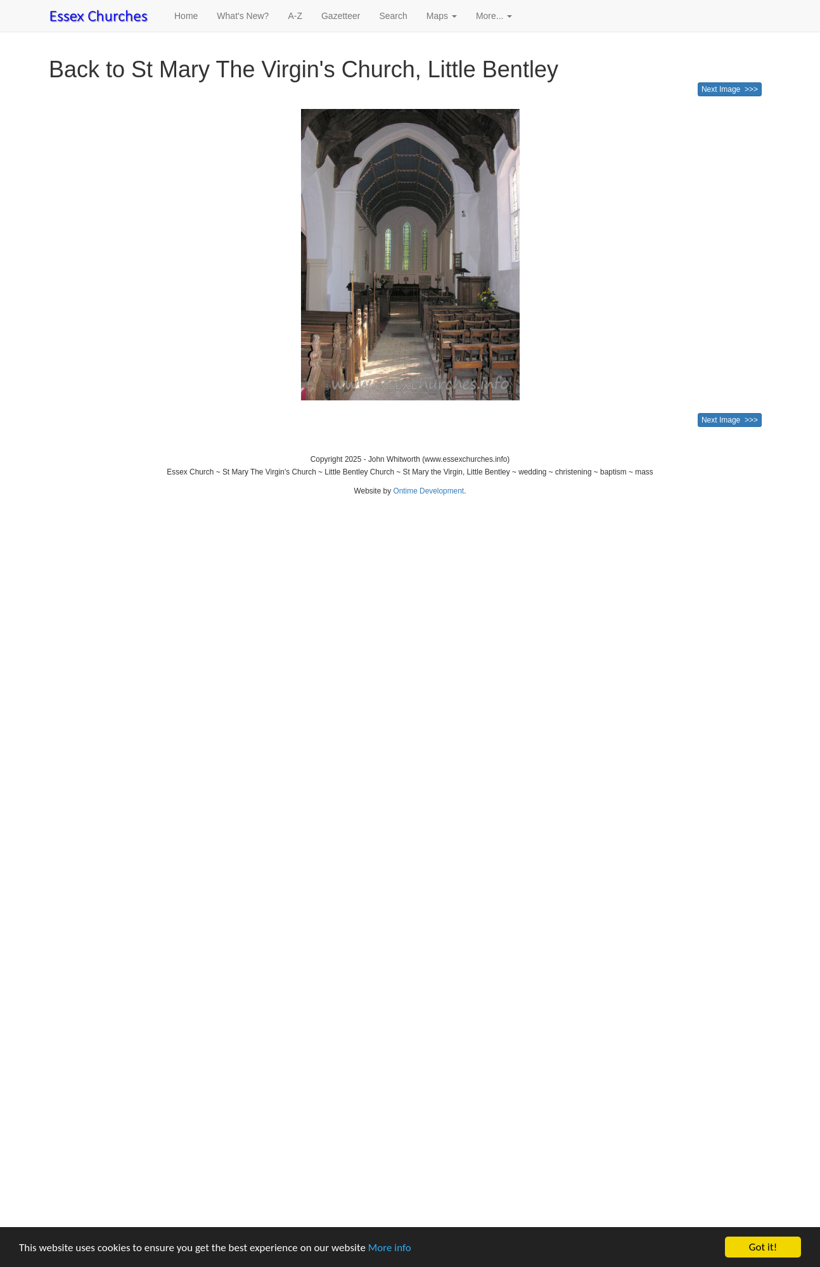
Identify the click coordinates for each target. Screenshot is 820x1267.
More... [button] (494, 16)
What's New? (243, 16)
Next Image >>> (729, 89)
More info (389, 1247)
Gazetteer (340, 16)
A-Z (295, 16)
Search (393, 16)
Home (186, 16)
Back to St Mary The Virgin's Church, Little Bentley (303, 69)
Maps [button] (441, 16)
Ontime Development (428, 491)
